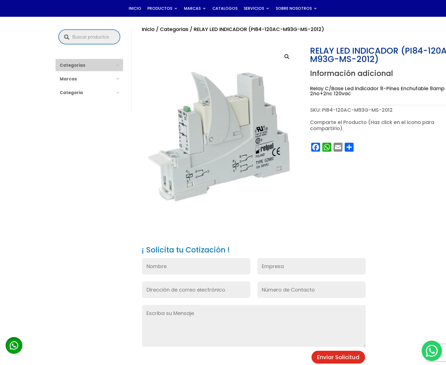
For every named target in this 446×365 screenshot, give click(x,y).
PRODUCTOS (159, 8)
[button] (287, 57)
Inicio (148, 29)
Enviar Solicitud (338, 357)
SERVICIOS (254, 8)
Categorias (174, 29)
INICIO (135, 8)
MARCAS (192, 8)
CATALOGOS (225, 8)
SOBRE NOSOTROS (294, 8)
